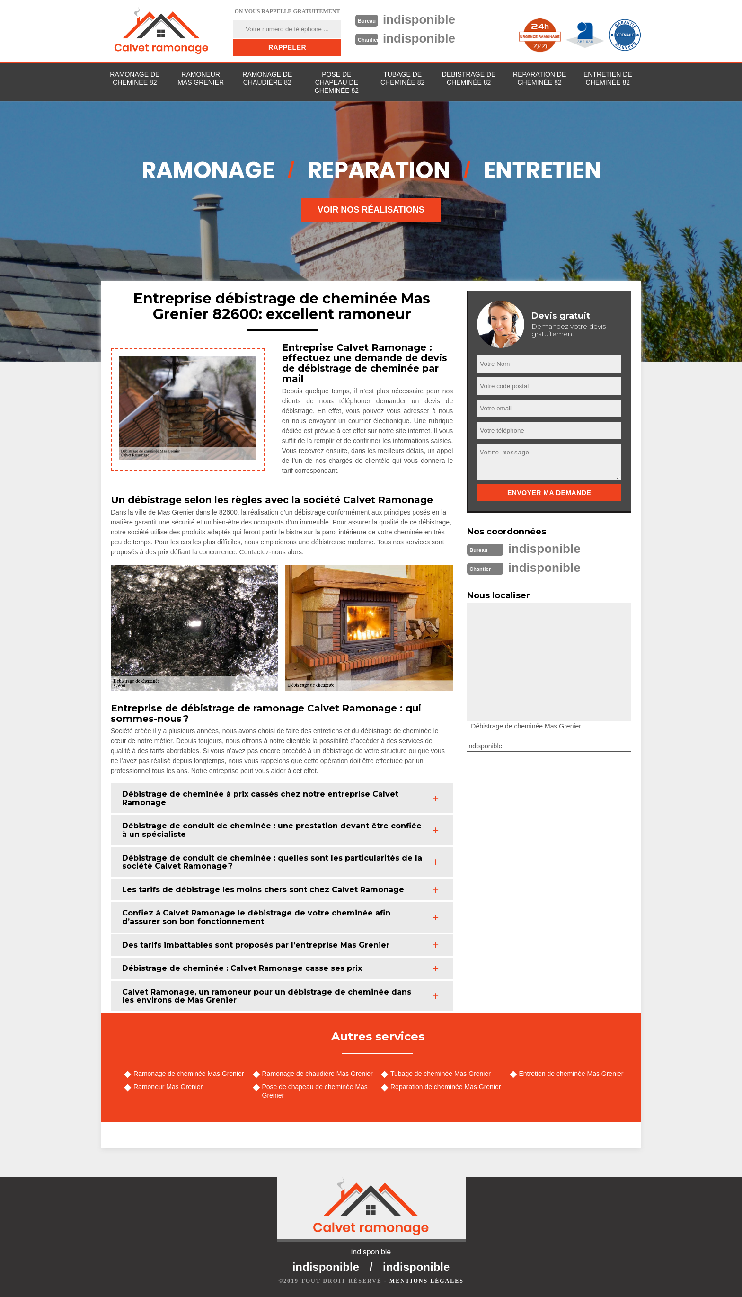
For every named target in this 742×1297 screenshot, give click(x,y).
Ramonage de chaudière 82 (267, 78)
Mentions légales (426, 1281)
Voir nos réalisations (371, 209)
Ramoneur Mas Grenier (200, 78)
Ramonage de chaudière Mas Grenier (317, 1073)
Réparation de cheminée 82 (539, 78)
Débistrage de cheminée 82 (469, 78)
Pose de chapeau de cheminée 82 (337, 82)
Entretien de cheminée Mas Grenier (571, 1073)
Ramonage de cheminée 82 (134, 78)
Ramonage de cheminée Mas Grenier (188, 1073)
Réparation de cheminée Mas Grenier (445, 1087)
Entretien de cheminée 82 (607, 78)
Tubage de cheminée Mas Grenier (440, 1073)
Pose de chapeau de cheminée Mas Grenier (315, 1091)
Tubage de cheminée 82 (402, 78)
